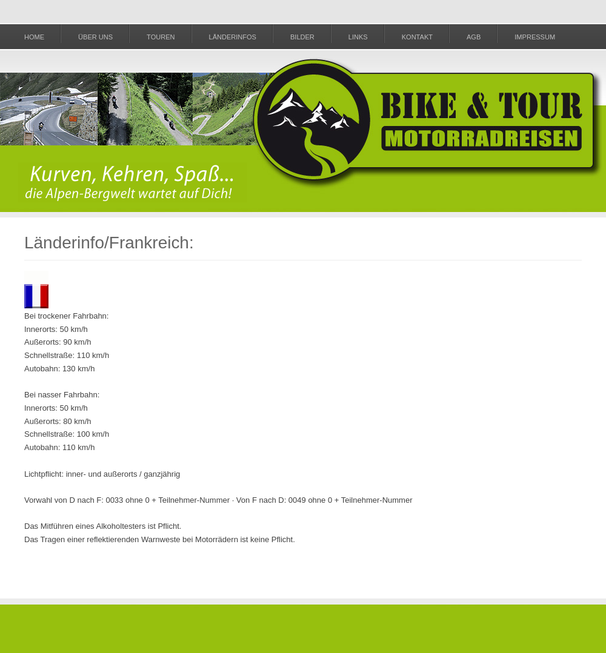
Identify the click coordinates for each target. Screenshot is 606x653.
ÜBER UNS (95, 37)
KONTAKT (417, 37)
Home (34, 37)
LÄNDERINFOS (232, 37)
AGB (474, 37)
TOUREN (161, 37)
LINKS (358, 37)
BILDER (302, 37)
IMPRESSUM (534, 37)
